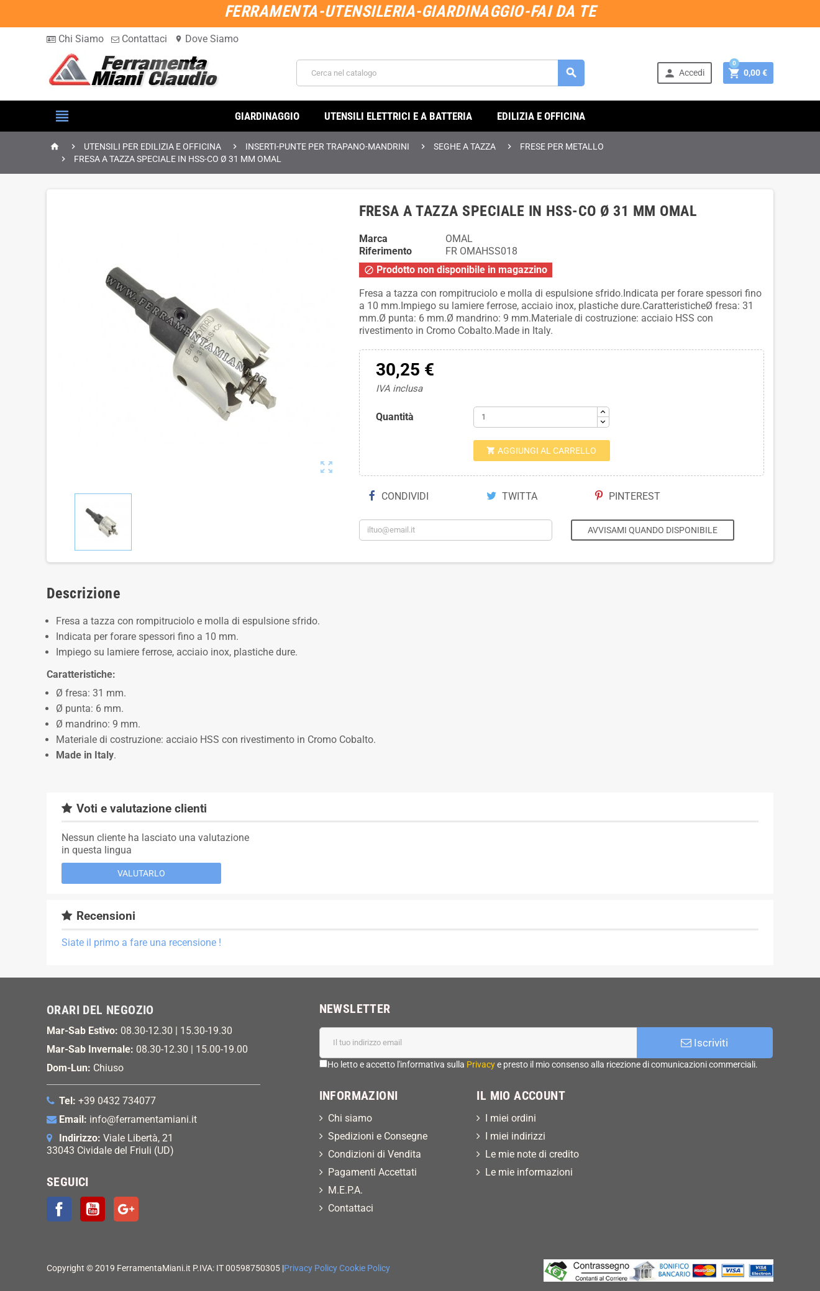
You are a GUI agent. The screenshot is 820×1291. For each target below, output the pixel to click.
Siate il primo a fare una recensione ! (141, 942)
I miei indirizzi (515, 1136)
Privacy (481, 1064)
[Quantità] (535, 417)
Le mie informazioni (529, 1172)
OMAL (459, 239)
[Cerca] (440, 73)
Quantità (395, 417)
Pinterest (627, 496)
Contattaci (139, 39)
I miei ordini (510, 1118)
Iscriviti (704, 1043)
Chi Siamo (75, 39)
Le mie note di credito (532, 1154)
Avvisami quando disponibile (653, 530)
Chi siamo (350, 1118)
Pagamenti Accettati (372, 1172)
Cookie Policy (364, 1268)
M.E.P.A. (345, 1190)
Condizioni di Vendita (374, 1154)
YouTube (92, 1209)
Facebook (59, 1209)
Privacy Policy (310, 1268)
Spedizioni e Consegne (377, 1136)
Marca (373, 239)
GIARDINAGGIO (267, 116)
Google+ (126, 1209)
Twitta (511, 496)
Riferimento (385, 251)
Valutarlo (141, 873)
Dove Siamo (207, 39)
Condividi (398, 496)
